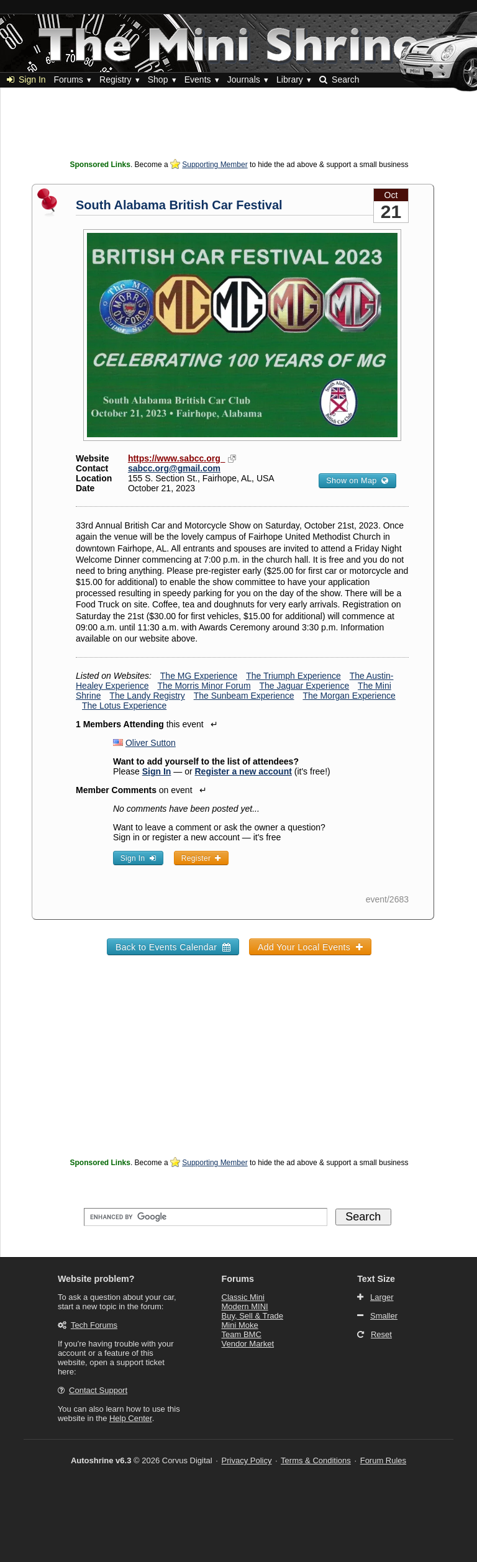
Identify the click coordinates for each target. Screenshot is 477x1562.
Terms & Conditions (316, 1460)
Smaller (384, 1315)
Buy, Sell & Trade (252, 1315)
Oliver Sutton (150, 743)
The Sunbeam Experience (244, 696)
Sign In (26, 79)
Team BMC (241, 1334)
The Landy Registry (146, 696)
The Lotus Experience (124, 706)
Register (201, 858)
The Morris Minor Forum (203, 686)
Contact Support (98, 1390)
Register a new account (243, 771)
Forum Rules (383, 1460)
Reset (381, 1334)
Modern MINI (245, 1306)
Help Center (130, 1418)
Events (197, 79)
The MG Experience (199, 676)
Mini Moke (240, 1325)
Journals (243, 79)
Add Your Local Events (310, 947)
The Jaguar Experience (304, 686)
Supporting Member (214, 164)
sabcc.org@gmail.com (174, 468)
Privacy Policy (247, 1460)
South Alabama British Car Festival (179, 205)
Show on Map (357, 480)
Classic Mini (243, 1297)
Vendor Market (248, 1343)
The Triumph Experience (293, 676)
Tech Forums (94, 1325)
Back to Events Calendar (173, 947)
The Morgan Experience (348, 696)
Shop (158, 79)
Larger (382, 1297)
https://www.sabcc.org (176, 458)
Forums (68, 79)
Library (289, 79)
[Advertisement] (239, 127)
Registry (115, 79)
